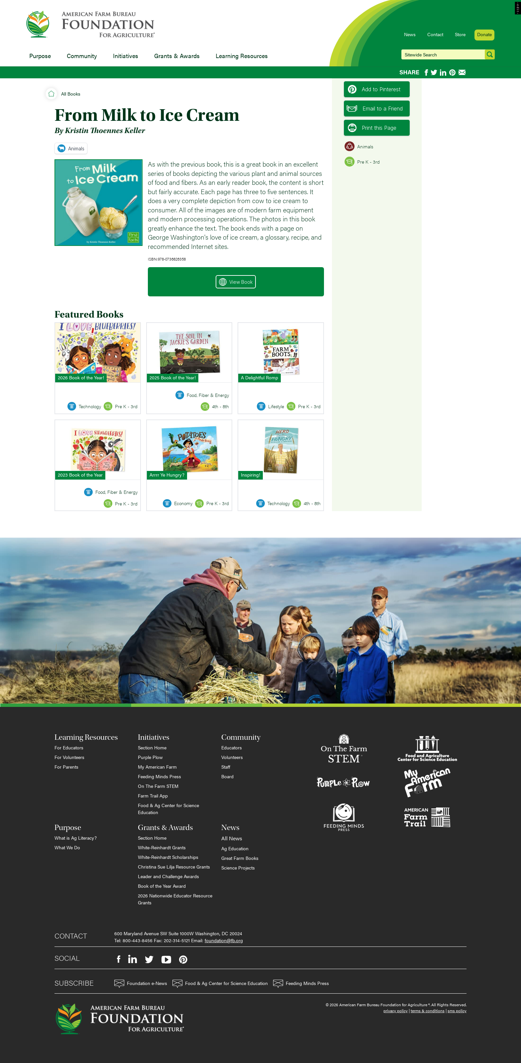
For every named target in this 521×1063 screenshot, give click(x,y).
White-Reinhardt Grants (162, 847)
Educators (231, 747)
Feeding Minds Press (159, 776)
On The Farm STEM (158, 786)
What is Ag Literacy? (75, 837)
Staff (225, 766)
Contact (435, 34)
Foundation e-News (140, 984)
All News (231, 838)
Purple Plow (150, 757)
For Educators (68, 747)
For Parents (66, 766)
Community (82, 55)
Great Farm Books (240, 858)
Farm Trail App (153, 795)
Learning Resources (242, 55)
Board (227, 776)
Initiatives (125, 55)
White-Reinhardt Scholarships (168, 857)
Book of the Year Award (162, 885)
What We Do (67, 847)
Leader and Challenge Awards (168, 876)
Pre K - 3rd (362, 162)
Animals (70, 148)
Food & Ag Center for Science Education (168, 808)
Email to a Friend (375, 108)
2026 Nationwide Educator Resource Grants (175, 899)
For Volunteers (69, 757)
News (410, 34)
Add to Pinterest (374, 89)
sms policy (457, 1011)
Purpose (40, 55)
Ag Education (235, 848)
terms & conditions (428, 1011)
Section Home (152, 747)
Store (460, 34)
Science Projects (238, 867)
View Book (236, 282)
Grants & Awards (177, 55)
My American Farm (157, 766)
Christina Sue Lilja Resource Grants (174, 866)
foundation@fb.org (224, 940)
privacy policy (395, 1011)
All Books (70, 93)
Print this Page (372, 127)
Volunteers (232, 757)
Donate (484, 34)
